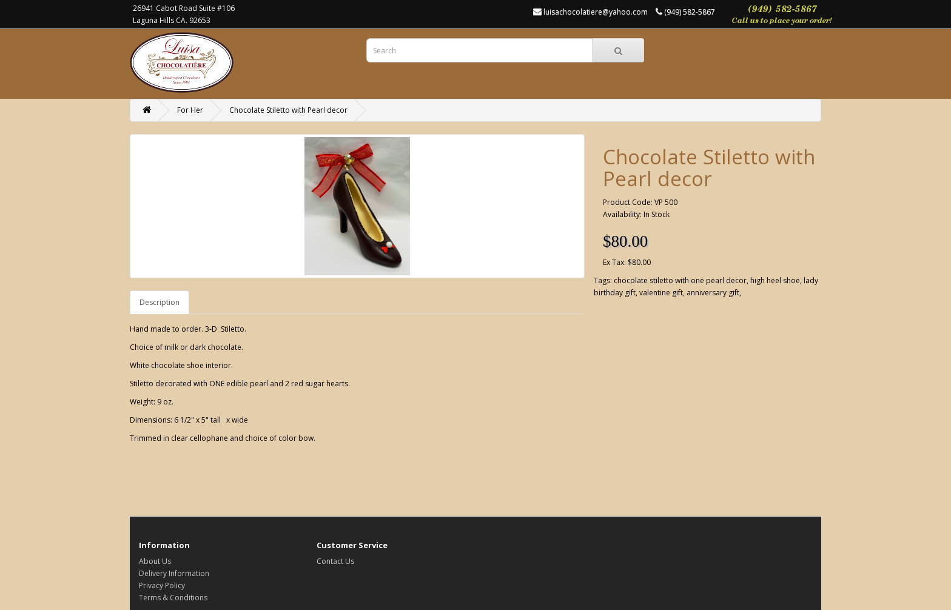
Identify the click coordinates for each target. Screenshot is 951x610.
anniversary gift (713, 292)
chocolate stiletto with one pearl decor (680, 280)
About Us (155, 561)
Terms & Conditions (173, 597)
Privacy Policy (162, 585)
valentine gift (661, 292)
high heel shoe (775, 280)
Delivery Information (174, 573)
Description (159, 302)
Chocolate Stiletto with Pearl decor (288, 110)
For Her (190, 110)
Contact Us (335, 561)
